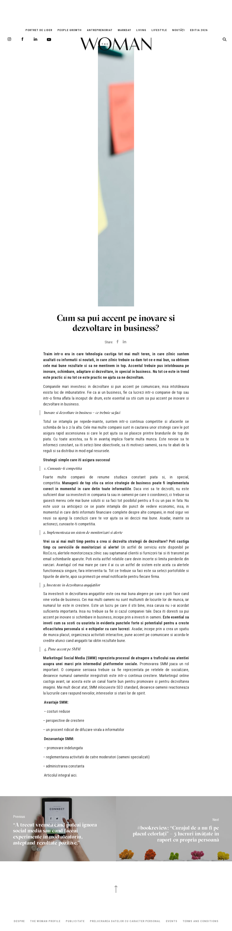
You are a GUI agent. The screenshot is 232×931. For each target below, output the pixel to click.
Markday (124, 30)
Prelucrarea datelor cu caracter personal (125, 921)
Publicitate (75, 921)
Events (171, 921)
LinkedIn (35, 39)
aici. (74, 775)
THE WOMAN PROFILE (45, 921)
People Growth (69, 30)
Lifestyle (159, 30)
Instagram (9, 39)
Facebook (22, 39)
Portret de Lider (38, 30)
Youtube (48, 39)
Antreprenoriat (100, 30)
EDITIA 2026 (199, 30)
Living (141, 30)
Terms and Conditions (201, 921)
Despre (19, 921)
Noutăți (178, 30)
